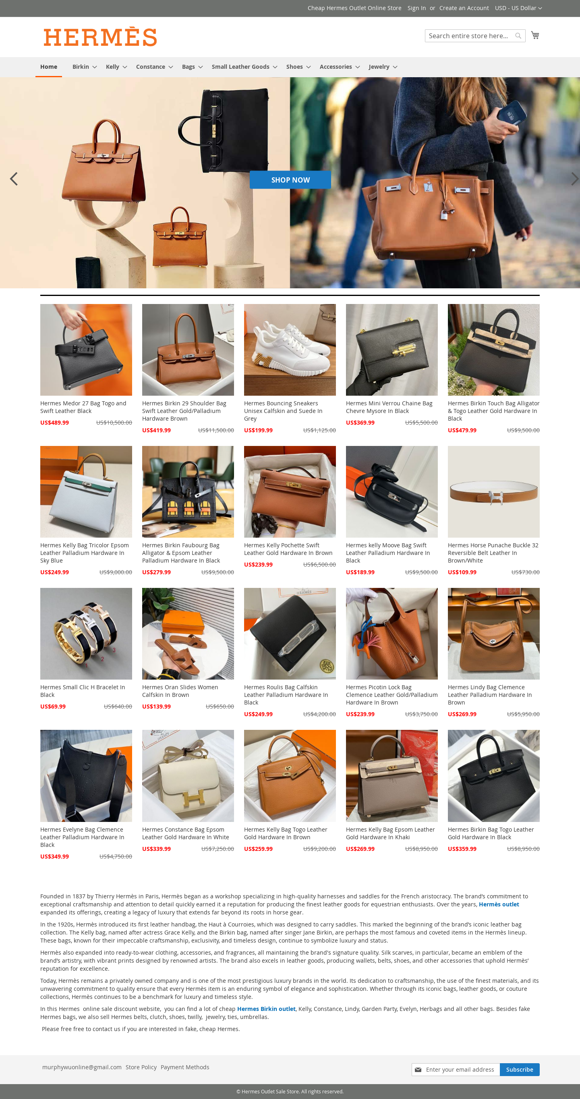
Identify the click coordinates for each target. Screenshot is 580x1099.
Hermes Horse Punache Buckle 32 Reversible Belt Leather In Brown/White (493, 552)
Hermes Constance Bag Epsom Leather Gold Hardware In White (185, 833)
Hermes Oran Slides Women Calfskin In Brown (180, 690)
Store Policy (141, 1067)
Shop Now (290, 179)
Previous (13, 182)
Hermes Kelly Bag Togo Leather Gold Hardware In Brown (285, 833)
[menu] (290, 67)
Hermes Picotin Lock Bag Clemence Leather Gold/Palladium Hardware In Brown (392, 694)
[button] (518, 8)
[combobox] (475, 35)
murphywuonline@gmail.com (82, 1067)
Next (573, 182)
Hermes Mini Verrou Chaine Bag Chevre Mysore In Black (389, 407)
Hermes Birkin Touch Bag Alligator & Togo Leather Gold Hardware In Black (494, 410)
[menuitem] (48, 67)
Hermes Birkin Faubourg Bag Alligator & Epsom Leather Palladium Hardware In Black (181, 552)
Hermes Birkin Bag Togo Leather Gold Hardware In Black (491, 833)
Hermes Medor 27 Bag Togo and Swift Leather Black (83, 407)
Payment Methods (185, 1067)
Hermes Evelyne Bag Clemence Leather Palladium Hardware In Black (82, 837)
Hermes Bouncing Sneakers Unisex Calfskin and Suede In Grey (283, 410)
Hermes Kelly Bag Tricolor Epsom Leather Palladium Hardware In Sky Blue (84, 552)
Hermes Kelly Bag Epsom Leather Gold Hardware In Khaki (390, 833)
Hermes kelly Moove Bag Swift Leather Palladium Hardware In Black (388, 552)
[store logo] (100, 36)
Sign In (417, 8)
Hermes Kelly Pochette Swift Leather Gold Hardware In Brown (288, 549)
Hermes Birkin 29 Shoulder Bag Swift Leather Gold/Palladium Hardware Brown (184, 410)
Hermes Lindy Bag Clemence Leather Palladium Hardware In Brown (490, 694)
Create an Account (464, 8)
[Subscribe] (520, 1069)
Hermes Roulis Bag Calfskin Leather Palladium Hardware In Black (286, 694)
